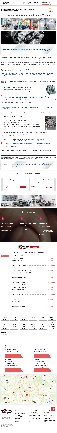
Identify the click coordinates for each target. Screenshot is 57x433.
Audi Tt (42, 322)
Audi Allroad (42, 319)
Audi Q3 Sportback (52, 322)
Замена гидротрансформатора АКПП (19, 272)
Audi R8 (42, 324)
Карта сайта (17, 420)
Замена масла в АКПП (34, 422)
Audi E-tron (52, 319)
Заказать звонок (46, 4)
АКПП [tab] (3, 255)
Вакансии (36, 2)
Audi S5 (14, 326)
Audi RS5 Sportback (52, 329)
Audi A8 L (52, 317)
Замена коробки (47, 418)
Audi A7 (14, 322)
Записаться (22, 186)
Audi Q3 (23, 319)
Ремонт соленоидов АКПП (17, 284)
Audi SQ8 (5, 336)
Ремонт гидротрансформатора (18, 309)
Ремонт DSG (14, 301)
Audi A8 (14, 319)
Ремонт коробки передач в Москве (8, 9)
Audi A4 (4, 326)
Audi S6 (33, 322)
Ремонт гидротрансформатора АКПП (19, 270)
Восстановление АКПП (48, 415)
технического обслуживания (21, 49)
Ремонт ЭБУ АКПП (16, 289)
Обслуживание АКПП (48, 417)
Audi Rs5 (33, 324)
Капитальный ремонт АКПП (18, 282)
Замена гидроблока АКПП (17, 267)
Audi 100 (5, 317)
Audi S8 (42, 317)
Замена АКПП (15, 260)
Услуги (18, 2)
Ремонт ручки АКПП (16, 292)
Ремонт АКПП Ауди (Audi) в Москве (25, 9)
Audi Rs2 (33, 317)
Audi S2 (33, 328)
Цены (24, 2)
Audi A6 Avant (43, 326)
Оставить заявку (10, 353)
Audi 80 (4, 322)
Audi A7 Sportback (42, 328)
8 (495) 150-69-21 (46, 1)
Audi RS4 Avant (52, 326)
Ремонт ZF (14, 299)
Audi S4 (23, 324)
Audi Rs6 (14, 328)
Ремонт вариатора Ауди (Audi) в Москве (9, 10)
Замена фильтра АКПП (48, 412)
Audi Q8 (52, 324)
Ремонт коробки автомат (17, 263)
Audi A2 (4, 319)
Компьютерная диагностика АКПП (35, 420)
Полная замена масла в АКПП (21, 409)
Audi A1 (23, 317)
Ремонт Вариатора (16, 255)
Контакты (30, 3)
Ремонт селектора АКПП (17, 277)
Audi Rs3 (24, 326)
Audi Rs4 (33, 319)
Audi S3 (23, 328)
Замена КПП (17, 418)
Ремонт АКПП (15, 258)
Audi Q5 (23, 322)
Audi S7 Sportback (4, 332)
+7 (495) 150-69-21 (11, 349)
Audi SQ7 (5, 334)
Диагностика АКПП (16, 275)
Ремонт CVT (14, 304)
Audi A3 (4, 324)
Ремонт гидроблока (16, 306)
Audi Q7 (14, 324)
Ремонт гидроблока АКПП (17, 265)
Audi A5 (4, 328)
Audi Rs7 (33, 326)
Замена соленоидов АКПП (17, 287)
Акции (30, 2)
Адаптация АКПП (15, 294)
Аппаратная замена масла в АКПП (49, 421)
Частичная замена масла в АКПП (20, 411)
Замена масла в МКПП (20, 413)
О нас (24, 3)
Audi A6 (14, 317)
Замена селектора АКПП (17, 280)
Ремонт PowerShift (16, 296)
